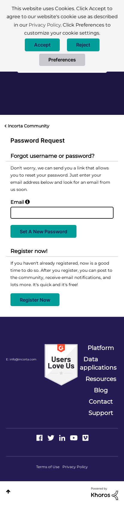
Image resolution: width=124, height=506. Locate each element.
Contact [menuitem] (101, 401)
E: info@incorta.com (21, 359)
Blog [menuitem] (101, 390)
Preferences (62, 60)
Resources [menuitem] (100, 378)
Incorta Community (28, 126)
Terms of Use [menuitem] (47, 467)
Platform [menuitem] (101, 347)
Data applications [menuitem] (98, 363)
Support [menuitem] (100, 412)
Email (17, 202)
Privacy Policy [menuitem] (75, 467)
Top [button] (8, 492)
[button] (42, 44)
